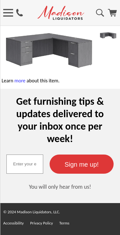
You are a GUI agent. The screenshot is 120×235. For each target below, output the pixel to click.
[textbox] (24, 164)
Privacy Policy (41, 223)
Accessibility (13, 223)
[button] (82, 164)
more (20, 81)
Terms (64, 223)
